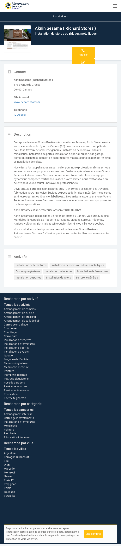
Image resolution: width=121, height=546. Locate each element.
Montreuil (9, 472)
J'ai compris (93, 533)
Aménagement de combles (20, 309)
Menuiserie (10, 425)
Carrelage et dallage (16, 324)
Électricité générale (15, 398)
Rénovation (11, 394)
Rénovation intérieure (16, 437)
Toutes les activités (17, 305)
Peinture (9, 371)
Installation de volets (16, 351)
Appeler (20, 114)
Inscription (60, 16)
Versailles (9, 495)
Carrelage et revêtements (19, 418)
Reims (7, 488)
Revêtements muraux (16, 390)
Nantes (8, 476)
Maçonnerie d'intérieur (17, 359)
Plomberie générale (15, 374)
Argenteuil (10, 453)
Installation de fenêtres (17, 340)
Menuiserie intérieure (16, 367)
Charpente (10, 328)
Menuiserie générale (16, 363)
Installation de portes (16, 347)
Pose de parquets (14, 382)
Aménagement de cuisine (19, 312)
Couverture (10, 336)
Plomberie (10, 433)
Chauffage (10, 332)
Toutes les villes (15, 449)
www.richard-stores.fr (27, 102)
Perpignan (10, 484)
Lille (6, 460)
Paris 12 (9, 480)
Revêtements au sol (15, 386)
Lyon (7, 464)
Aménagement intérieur (18, 414)
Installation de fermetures (19, 343)
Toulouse (9, 491)
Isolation (9, 355)
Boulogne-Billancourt (16, 457)
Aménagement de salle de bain (22, 320)
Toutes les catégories (18, 410)
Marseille (9, 468)
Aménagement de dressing (20, 316)
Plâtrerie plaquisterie (16, 378)
